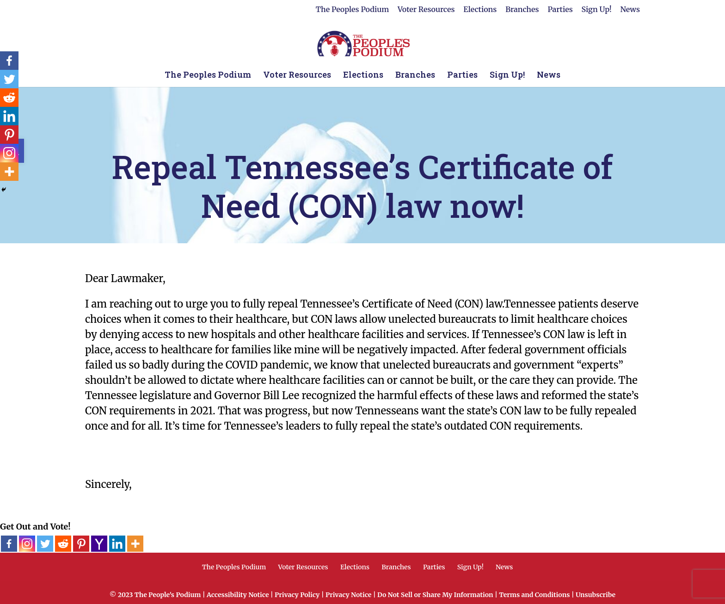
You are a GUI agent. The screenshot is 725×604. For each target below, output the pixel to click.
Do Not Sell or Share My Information (435, 595)
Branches (522, 10)
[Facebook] (9, 544)
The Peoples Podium (352, 10)
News (630, 10)
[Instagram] (27, 544)
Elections (480, 10)
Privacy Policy (297, 595)
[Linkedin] (117, 544)
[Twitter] (45, 544)
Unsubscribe (595, 595)
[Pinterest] (81, 544)
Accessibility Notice (238, 595)
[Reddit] (63, 544)
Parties (559, 10)
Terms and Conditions (534, 595)
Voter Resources (426, 10)
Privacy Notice (349, 595)
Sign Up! (597, 10)
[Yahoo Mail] (99, 544)
